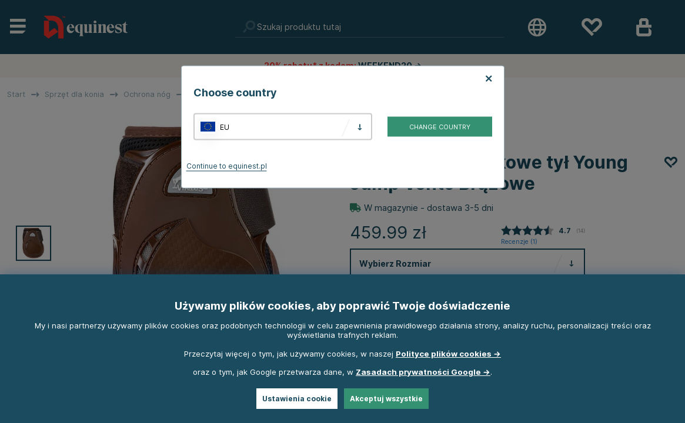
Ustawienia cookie (297, 398)
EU (224, 126)
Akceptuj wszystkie (386, 398)
